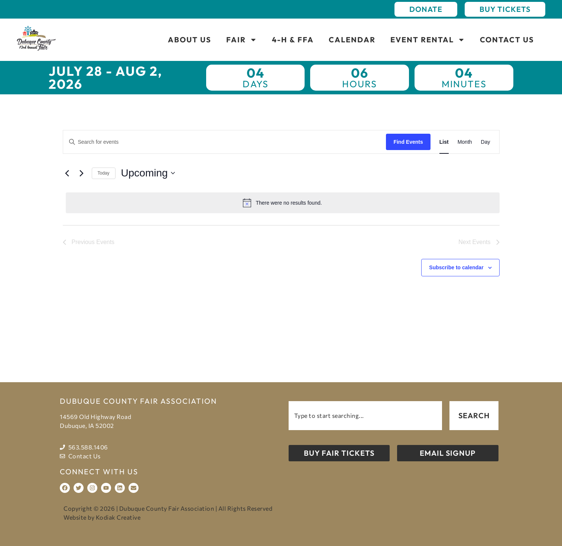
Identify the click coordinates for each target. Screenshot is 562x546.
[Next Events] (81, 173)
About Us (189, 39)
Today (104, 173)
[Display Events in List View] (444, 142)
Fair (241, 39)
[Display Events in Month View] (465, 142)
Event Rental (427, 39)
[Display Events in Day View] (485, 142)
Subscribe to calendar (456, 267)
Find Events (408, 142)
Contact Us (507, 39)
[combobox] (365, 415)
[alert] (283, 202)
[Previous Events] (67, 173)
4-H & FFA (293, 39)
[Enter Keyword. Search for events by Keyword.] (224, 142)
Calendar (352, 39)
